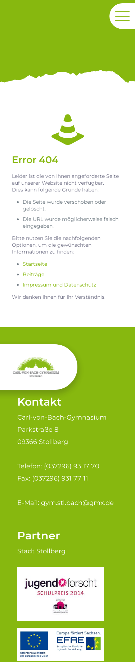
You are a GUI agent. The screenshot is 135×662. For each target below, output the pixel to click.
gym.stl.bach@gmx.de (77, 502)
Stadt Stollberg (41, 551)
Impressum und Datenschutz (59, 285)
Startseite (35, 264)
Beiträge (33, 274)
